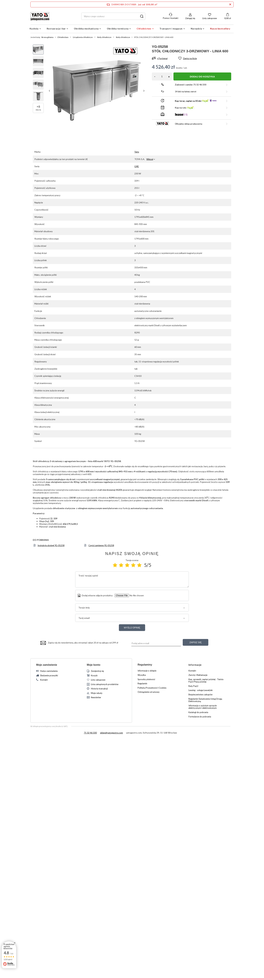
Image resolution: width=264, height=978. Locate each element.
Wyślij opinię (132, 627)
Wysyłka (142, 675)
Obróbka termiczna (118, 28)
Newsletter (96, 697)
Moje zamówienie (46, 664)
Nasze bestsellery (220, 28)
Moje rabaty (96, 693)
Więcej (149, 159)
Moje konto (93, 664)
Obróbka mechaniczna (86, 28)
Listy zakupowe (209, 18)
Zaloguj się (190, 18)
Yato (136, 151)
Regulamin (142, 683)
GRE (136, 166)
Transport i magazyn (171, 28)
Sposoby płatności (146, 679)
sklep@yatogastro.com (111, 732)
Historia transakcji (99, 688)
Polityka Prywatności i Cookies (152, 688)
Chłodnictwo (144, 28)
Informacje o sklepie (147, 671)
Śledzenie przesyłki (49, 675)
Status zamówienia (49, 671)
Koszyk (94, 675)
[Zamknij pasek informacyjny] (230, 4)
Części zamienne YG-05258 (101, 545)
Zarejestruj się (97, 671)
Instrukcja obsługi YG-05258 (51, 545)
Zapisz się (195, 642)
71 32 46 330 (90, 732)
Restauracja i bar (56, 28)
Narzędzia (196, 28)
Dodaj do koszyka (202, 76)
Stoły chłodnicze (104, 37)
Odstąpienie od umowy (149, 692)
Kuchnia (34, 28)
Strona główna (47, 37)
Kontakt (44, 680)
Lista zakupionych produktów (104, 684)
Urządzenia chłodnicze (83, 37)
